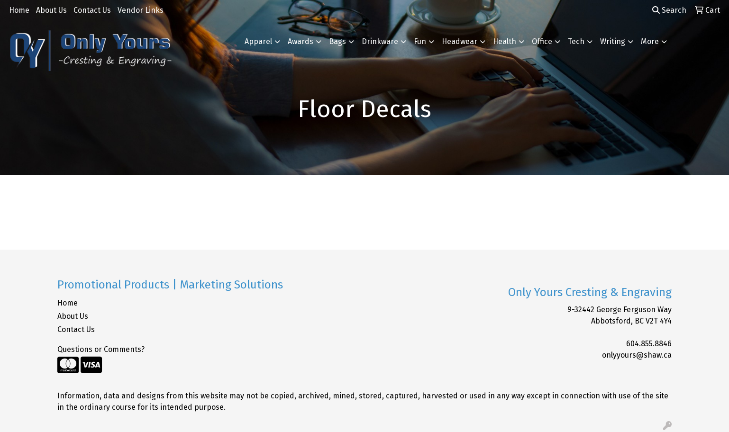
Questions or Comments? (101, 349)
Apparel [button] (258, 41)
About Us (51, 10)
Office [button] (542, 41)
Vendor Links (141, 10)
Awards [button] (300, 41)
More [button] (650, 41)
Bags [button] (337, 41)
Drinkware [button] (380, 41)
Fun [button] (420, 41)
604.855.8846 (649, 343)
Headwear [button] (459, 41)
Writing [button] (612, 41)
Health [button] (504, 41)
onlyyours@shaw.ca (637, 355)
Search (669, 10)
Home (19, 10)
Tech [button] (576, 41)
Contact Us (92, 10)
